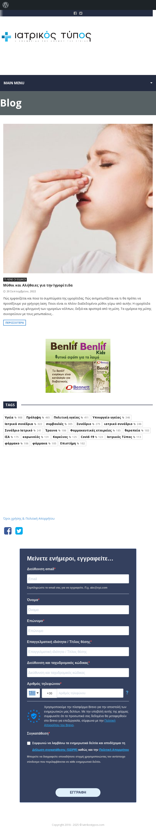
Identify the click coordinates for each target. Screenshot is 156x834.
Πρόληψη (38, 417)
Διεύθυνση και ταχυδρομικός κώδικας (57, 663)
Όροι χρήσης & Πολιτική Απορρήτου (29, 518)
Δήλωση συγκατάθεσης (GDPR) (55, 749)
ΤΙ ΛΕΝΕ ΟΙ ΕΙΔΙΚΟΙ (15, 279)
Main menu (14, 83)
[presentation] (60, 776)
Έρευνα (55, 430)
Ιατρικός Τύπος (124, 437)
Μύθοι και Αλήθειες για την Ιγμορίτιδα (38, 285)
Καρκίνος (65, 437)
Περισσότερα (14, 323)
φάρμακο (16, 443)
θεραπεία (137, 430)
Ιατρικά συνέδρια (23, 424)
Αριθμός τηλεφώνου (43, 684)
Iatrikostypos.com (78, 465)
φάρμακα (44, 443)
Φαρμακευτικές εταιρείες (95, 430)
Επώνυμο (35, 621)
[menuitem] (5, 5)
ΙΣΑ (12, 437)
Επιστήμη (72, 443)
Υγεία (13, 417)
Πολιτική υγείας (71, 417)
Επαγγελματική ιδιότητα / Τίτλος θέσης (58, 642)
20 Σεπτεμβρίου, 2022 (21, 291)
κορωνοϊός (36, 437)
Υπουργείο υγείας (111, 417)
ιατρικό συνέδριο (122, 424)
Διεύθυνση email (40, 569)
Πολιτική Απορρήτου (114, 749)
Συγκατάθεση (38, 733)
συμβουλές (59, 424)
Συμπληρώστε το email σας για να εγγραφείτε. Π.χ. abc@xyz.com (67, 587)
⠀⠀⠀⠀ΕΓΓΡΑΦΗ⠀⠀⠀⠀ (77, 792)
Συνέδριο (88, 424)
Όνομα (32, 600)
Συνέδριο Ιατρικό (23, 430)
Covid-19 (92, 437)
